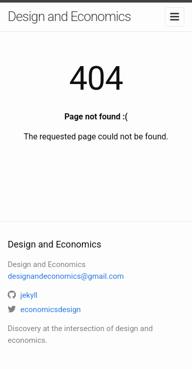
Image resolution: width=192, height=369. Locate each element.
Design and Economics (69, 16)
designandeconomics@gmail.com (66, 276)
